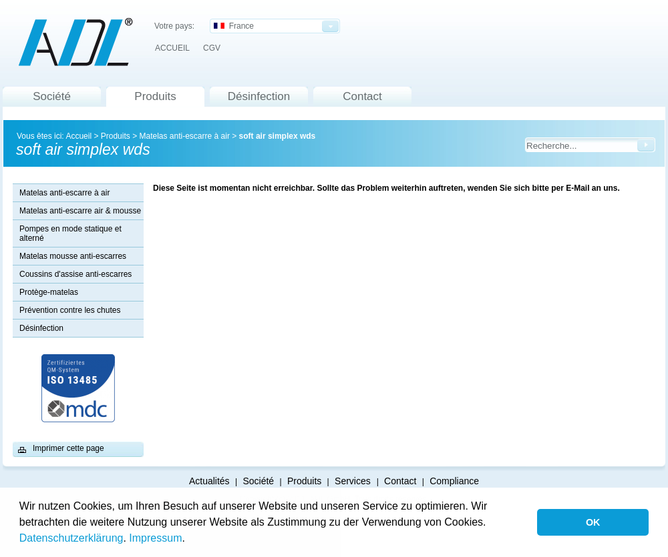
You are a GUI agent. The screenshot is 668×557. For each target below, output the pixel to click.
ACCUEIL (172, 48)
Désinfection (259, 96)
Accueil (78, 136)
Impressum (155, 538)
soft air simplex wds (277, 136)
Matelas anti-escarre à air (184, 136)
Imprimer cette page (68, 448)
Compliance (454, 481)
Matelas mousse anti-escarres (72, 256)
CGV (211, 48)
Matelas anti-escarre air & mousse (80, 210)
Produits (155, 96)
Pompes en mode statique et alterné (70, 233)
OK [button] (593, 522)
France (234, 26)
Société (52, 96)
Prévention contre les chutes (69, 310)
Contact (362, 96)
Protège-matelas (48, 292)
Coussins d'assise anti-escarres (75, 274)
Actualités (209, 481)
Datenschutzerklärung (71, 538)
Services (354, 481)
